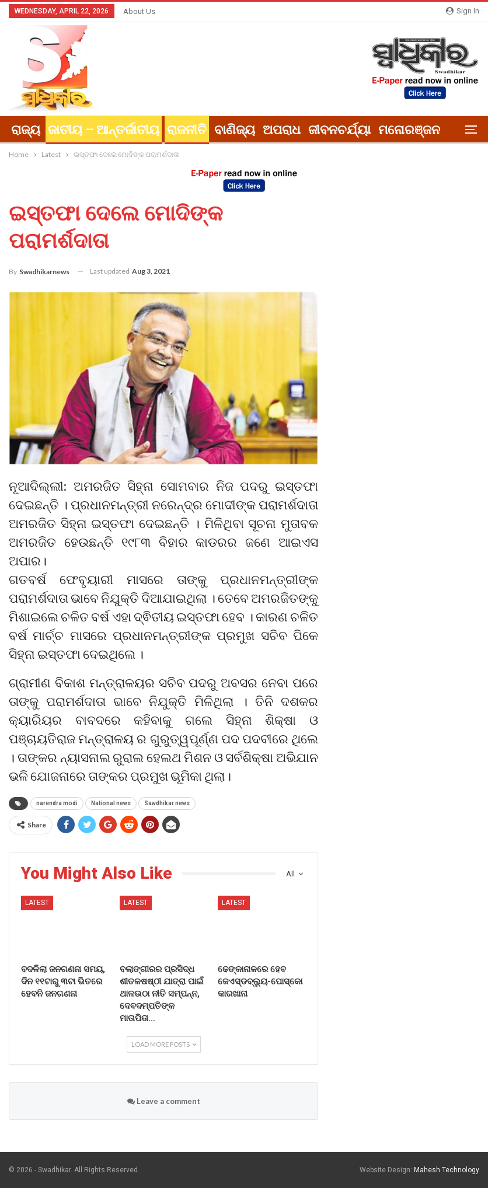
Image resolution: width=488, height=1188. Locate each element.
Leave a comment (163, 1101)
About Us (139, 11)
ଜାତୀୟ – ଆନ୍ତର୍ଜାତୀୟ (103, 130)
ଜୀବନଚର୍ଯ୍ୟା (339, 130)
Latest (37, 903)
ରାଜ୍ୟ (25, 130)
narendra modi (57, 803)
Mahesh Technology (446, 1170)
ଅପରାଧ (282, 130)
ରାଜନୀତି (187, 130)
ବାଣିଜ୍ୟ (234, 130)
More (393, 130)
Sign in (462, 10)
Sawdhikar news (167, 803)
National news (111, 803)
